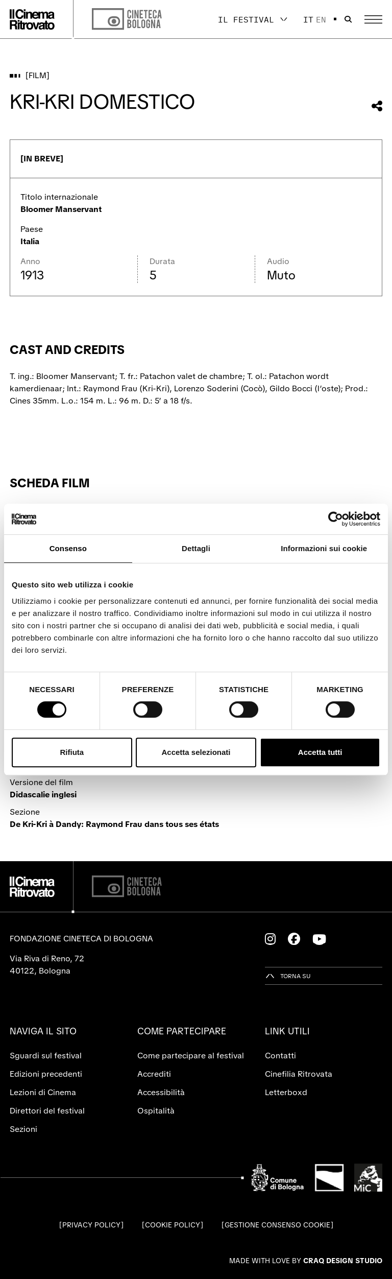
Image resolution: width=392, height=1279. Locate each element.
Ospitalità (156, 1110)
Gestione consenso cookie (277, 1224)
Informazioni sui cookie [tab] (324, 548)
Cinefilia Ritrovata (298, 1074)
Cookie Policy (172, 1224)
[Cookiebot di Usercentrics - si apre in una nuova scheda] (335, 519)
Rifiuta (72, 752)
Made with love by (305, 1260)
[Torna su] (288, 975)
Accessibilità (161, 1092)
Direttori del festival (47, 1110)
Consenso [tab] (68, 548)
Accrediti (154, 1074)
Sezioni (23, 1129)
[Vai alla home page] (32, 19)
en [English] (321, 19)
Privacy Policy (91, 1224)
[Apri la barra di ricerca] (348, 19)
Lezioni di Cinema (43, 1092)
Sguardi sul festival (46, 1055)
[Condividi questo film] (377, 106)
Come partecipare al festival (190, 1055)
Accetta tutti (320, 752)
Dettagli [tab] (196, 548)
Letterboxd (286, 1092)
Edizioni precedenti (46, 1074)
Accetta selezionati (195, 752)
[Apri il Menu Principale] (373, 19)
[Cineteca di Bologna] (127, 886)
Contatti (280, 1055)
